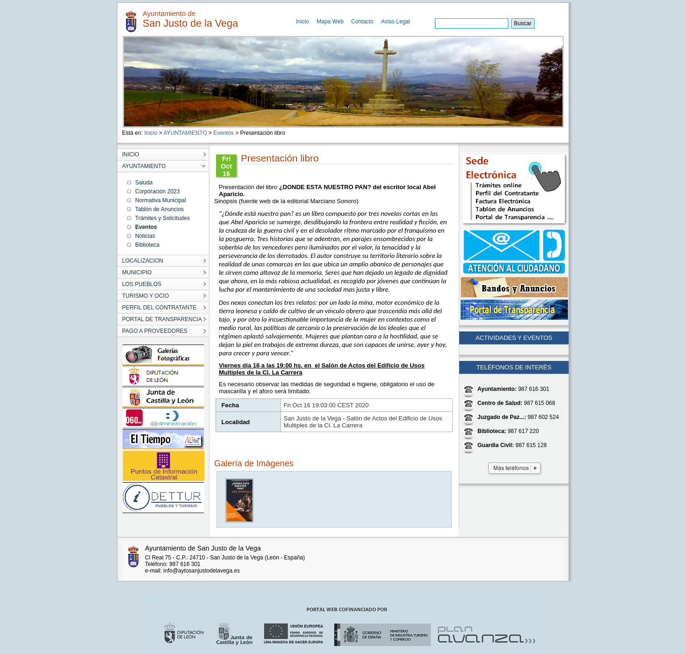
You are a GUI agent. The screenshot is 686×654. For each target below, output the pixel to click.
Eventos (223, 133)
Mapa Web (330, 21)
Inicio (302, 21)
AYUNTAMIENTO (185, 133)
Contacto (362, 21)
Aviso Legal (395, 21)
